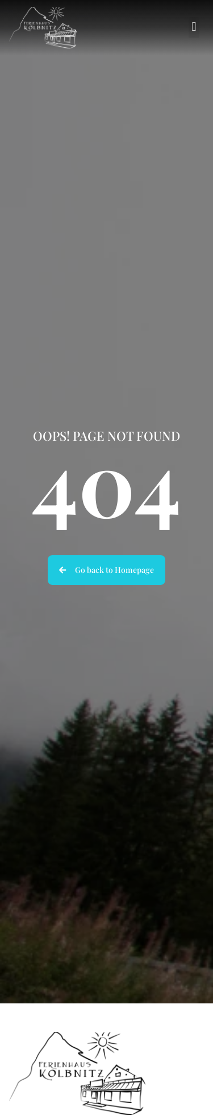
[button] (194, 27)
